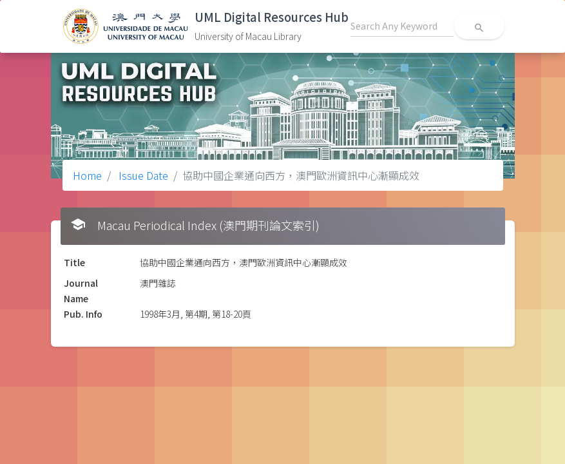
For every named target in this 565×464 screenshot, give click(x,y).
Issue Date (142, 175)
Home (87, 175)
